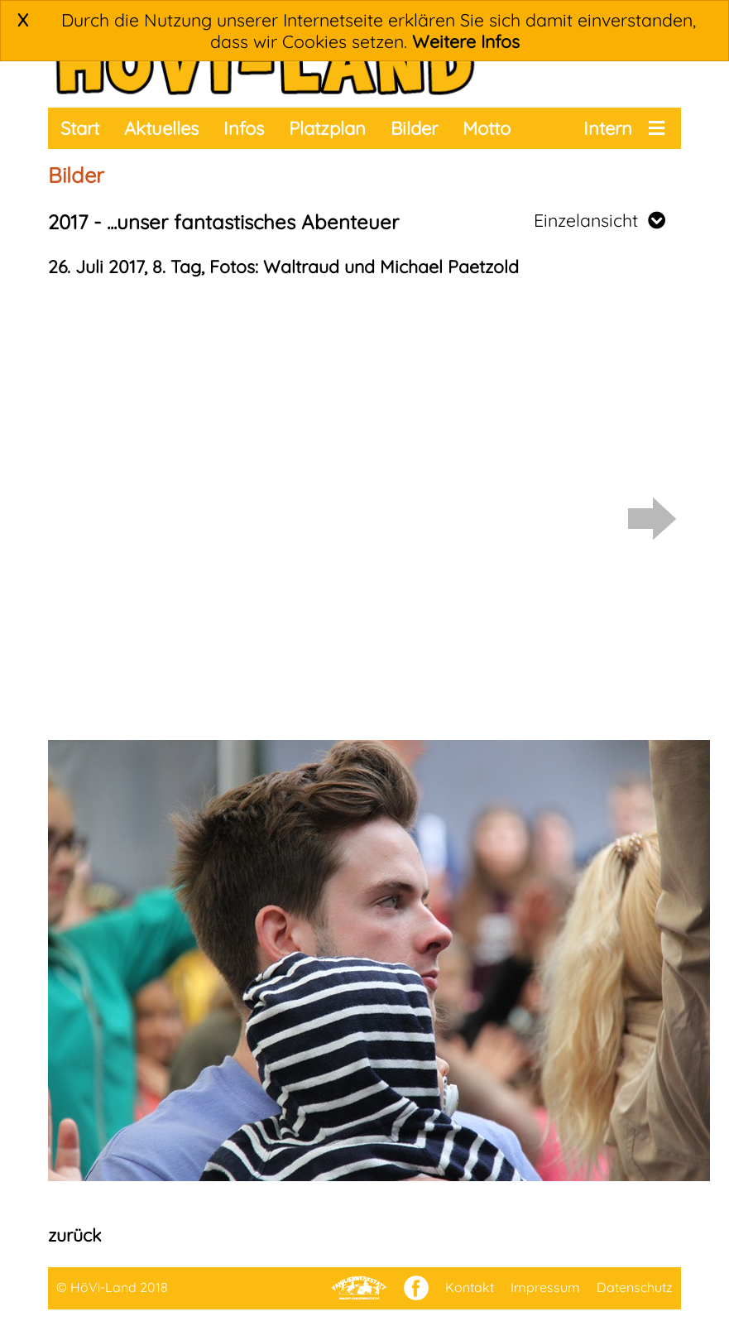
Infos (243, 128)
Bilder (414, 128)
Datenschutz (635, 1287)
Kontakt (469, 1287)
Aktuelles (161, 128)
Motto (487, 128)
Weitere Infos (466, 41)
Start (79, 128)
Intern (607, 128)
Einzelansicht (599, 220)
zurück (74, 1235)
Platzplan (327, 128)
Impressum (545, 1287)
